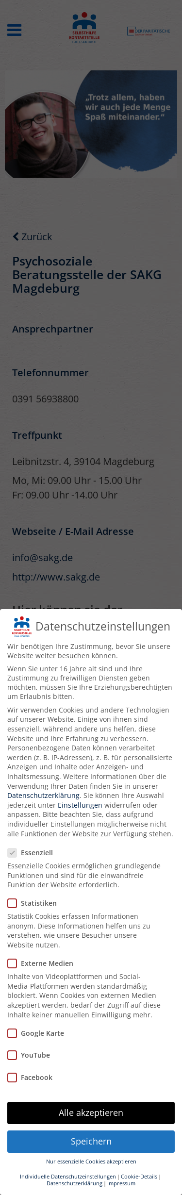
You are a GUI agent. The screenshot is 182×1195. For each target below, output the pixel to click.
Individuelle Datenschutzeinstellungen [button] (68, 1176)
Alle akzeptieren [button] (91, 1112)
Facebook (33, 1077)
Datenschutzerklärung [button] (74, 1183)
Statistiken (35, 903)
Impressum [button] (121, 1183)
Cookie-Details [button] (139, 1176)
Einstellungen (80, 805)
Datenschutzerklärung (43, 795)
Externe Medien (43, 963)
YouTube (31, 1055)
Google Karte (38, 1033)
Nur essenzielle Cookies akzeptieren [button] (91, 1161)
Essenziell (33, 852)
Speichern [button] (91, 1141)
